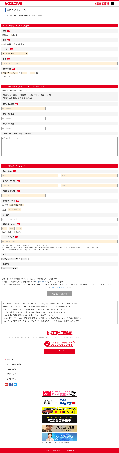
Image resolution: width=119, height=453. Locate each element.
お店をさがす (11, 369)
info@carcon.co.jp (41, 282)
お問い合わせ (59, 351)
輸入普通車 (19, 44)
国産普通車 (6, 44)
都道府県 (4, 205)
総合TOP (9, 359)
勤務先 (17, 232)
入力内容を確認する (59, 294)
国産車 (4, 35)
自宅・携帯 (6, 232)
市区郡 (3, 210)
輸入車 (14, 35)
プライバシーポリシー (57, 288)
